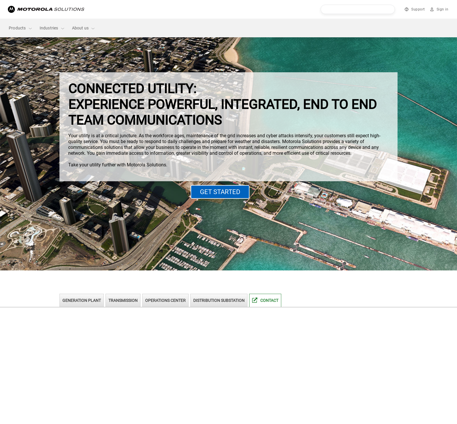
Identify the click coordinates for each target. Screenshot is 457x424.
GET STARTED (220, 192)
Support (418, 9)
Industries (52, 28)
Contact (269, 300)
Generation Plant (81, 300)
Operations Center (165, 300)
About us (84, 28)
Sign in (443, 9)
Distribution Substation (219, 300)
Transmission (123, 300)
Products (21, 28)
